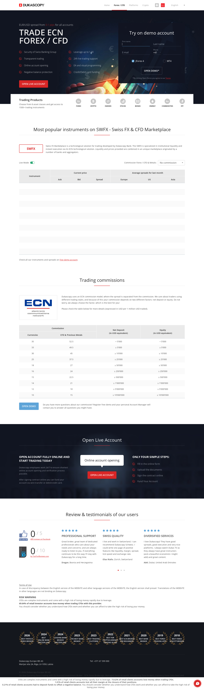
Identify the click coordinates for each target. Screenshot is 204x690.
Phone (155, 50)
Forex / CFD (119, 5)
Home (107, 5)
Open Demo (29, 406)
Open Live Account (33, 84)
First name (126, 41)
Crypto (145, 5)
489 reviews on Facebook (40, 539)
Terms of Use (25, 585)
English (174, 5)
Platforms (133, 5)
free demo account (68, 259)
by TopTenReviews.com (39, 556)
